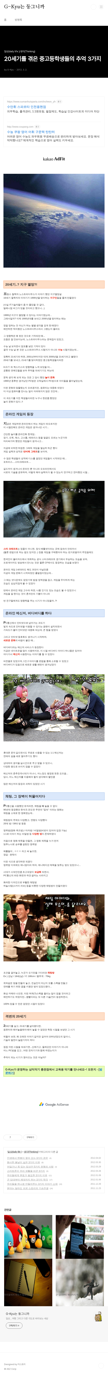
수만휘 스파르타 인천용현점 (26, 107)
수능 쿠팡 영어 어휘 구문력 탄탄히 (31, 132)
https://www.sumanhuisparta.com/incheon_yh (31, 101)
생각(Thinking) (31, 1151)
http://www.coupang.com (20, 126)
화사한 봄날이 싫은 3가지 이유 (23, 1162)
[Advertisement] (54, 1104)
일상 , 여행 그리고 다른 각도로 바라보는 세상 (27, 1318)
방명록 (18, 19)
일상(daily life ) (14, 1151)
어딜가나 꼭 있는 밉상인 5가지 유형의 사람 (30, 1166)
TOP (101, 1366)
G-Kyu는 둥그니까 (24, 7)
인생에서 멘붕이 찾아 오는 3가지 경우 (27, 1158)
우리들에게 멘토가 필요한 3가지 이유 (27, 1175)
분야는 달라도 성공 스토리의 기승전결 (27, 1188)
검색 (93, 7)
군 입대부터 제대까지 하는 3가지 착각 (27, 1179)
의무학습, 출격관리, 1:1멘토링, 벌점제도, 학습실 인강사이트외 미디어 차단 (53, 111)
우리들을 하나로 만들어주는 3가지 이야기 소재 (32, 1184)
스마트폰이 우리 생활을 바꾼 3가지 (26, 1171)
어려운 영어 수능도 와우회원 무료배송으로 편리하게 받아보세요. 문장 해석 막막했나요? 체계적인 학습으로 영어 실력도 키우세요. (53, 138)
